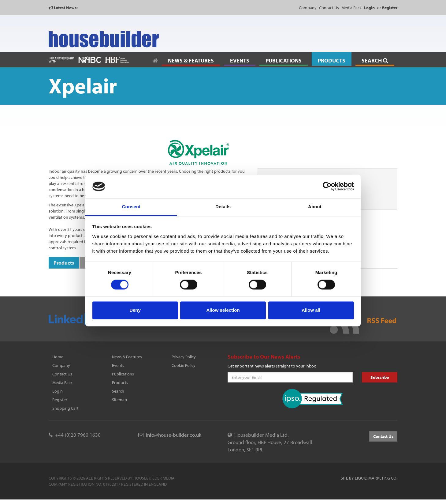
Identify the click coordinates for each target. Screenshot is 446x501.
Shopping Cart (65, 408)
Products (120, 382)
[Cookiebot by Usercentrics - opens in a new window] (327, 186)
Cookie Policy (183, 365)
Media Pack (351, 7)
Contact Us (329, 7)
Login (57, 391)
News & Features (127, 357)
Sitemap (119, 399)
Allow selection (223, 310)
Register (59, 399)
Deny (135, 310)
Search (118, 391)
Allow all (311, 310)
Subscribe (379, 377)
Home (57, 357)
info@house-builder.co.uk (173, 434)
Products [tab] (64, 262)
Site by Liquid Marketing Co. (369, 478)
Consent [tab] (131, 206)
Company (308, 7)
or (387, 7)
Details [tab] (223, 206)
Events (118, 365)
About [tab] (314, 206)
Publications (123, 374)
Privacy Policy (184, 357)
